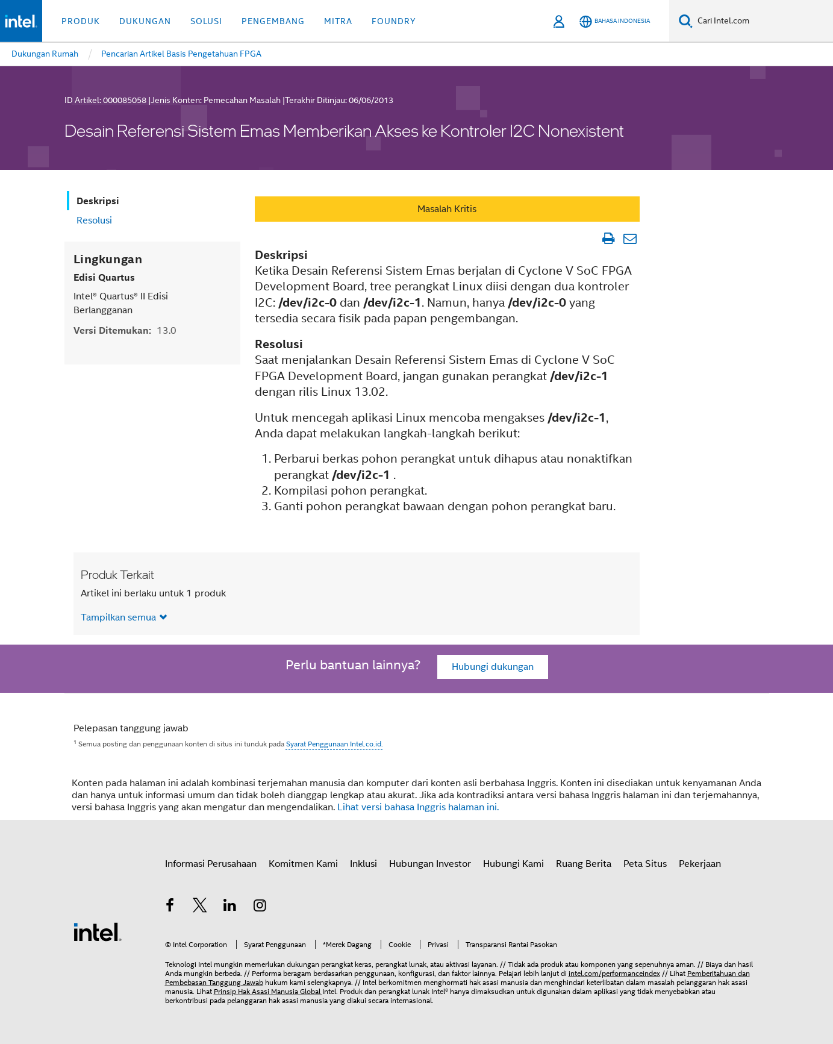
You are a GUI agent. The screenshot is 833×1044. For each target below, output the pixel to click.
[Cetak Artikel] (608, 238)
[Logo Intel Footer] (97, 931)
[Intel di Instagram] (259, 907)
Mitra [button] (338, 21)
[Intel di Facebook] (170, 907)
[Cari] (686, 20)
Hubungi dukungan (493, 667)
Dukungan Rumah (44, 53)
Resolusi (94, 220)
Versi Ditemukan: (124, 330)
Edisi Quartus (104, 277)
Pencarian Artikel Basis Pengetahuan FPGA (181, 53)
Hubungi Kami (513, 864)
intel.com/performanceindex (614, 973)
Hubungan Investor (430, 864)
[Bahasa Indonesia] (614, 21)
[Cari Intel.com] (763, 21)
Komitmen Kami (303, 864)
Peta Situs (645, 864)
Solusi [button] (206, 21)
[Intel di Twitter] (200, 907)
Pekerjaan (700, 864)
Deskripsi (97, 201)
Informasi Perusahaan (211, 864)
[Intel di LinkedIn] (230, 907)
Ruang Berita (583, 864)
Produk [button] (80, 21)
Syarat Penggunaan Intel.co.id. (334, 743)
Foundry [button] (394, 21)
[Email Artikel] (630, 238)
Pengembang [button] (273, 21)
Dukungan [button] (145, 21)
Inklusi (363, 864)
